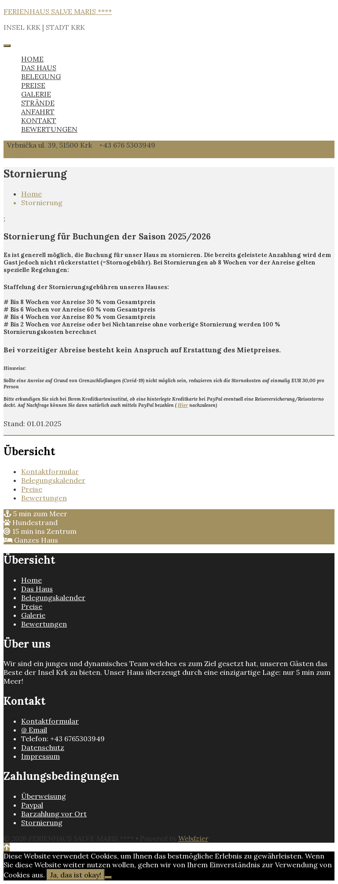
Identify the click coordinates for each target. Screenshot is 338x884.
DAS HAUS (38, 67)
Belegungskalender (53, 480)
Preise (31, 489)
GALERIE (36, 94)
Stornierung (41, 822)
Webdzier (193, 838)
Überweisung (43, 796)
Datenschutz (42, 747)
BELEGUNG (41, 76)
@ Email (34, 729)
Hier (183, 405)
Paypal (32, 805)
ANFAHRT (38, 111)
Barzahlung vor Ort (54, 813)
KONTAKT (38, 120)
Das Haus (37, 588)
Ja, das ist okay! (75, 874)
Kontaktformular (50, 471)
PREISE (33, 85)
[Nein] (108, 877)
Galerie (33, 615)
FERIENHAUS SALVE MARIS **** (58, 11)
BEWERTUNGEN (49, 129)
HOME (32, 58)
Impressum (40, 756)
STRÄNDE (38, 102)
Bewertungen (44, 497)
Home (31, 193)
